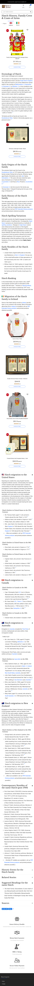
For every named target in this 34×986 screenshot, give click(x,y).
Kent (16, 255)
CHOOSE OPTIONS (17, 67)
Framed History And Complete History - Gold (17, 458)
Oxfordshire (5, 178)
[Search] (31, 12)
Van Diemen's (18, 680)
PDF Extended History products (24, 209)
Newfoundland (27, 285)
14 (24, 745)
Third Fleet (25, 629)
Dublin (24, 666)
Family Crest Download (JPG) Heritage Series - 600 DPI (17, 58)
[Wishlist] (27, 30)
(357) (20, 63)
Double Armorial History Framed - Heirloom (17, 378)
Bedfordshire (19, 84)
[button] (17, 475)
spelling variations (7, 225)
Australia (12, 629)
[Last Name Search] (17, 11)
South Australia (9, 696)
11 (29, 672)
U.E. (20, 592)
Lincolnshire (5, 182)
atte (22, 176)
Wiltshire (14, 86)
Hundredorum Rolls (7, 118)
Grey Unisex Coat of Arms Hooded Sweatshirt (17, 418)
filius (18, 182)
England (30, 80)
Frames (3, 983)
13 (11, 690)
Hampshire (16, 608)
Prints (3, 981)
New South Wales (10, 673)
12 (31, 679)
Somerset (6, 86)
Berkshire (20, 642)
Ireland (18, 23)
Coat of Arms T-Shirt (17, 338)
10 (27, 598)
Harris (19, 601)
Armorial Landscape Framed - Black (17, 148)
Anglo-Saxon (23, 80)
